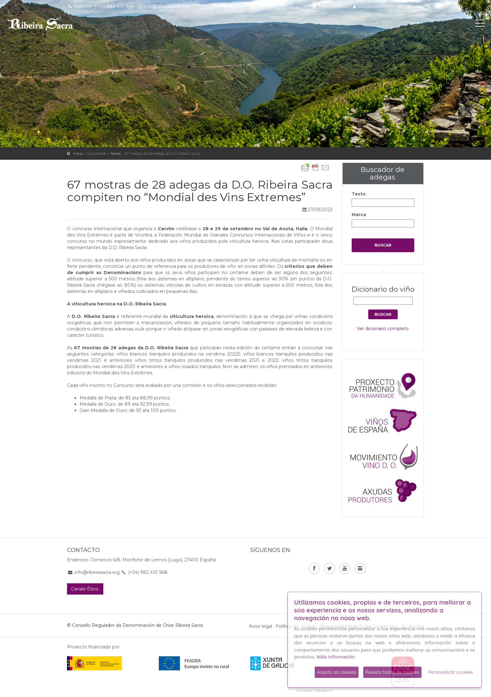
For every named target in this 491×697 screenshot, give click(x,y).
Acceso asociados (372, 6)
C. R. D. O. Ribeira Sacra (40, 24)
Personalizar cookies (450, 672)
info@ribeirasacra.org (163, 6)
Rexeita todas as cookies (392, 672)
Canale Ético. (85, 589)
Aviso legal (260, 626)
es (400, 6)
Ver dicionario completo (383, 328)
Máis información (336, 656)
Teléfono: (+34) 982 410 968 (100, 6)
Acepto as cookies (336, 672)
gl (410, 6)
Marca (359, 214)
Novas (116, 153)
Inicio (77, 153)
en (419, 6)
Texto (359, 194)
